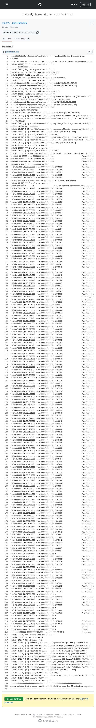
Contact (64, 714)
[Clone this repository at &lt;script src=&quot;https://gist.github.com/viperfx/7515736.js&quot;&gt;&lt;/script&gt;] (23, 32)
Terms (17, 714)
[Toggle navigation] (7, 4)
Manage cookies (75, 714)
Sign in (74, 4)
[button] (37, 32)
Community (48, 714)
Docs (57, 714)
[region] (48, 372)
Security (32, 714)
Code (7, 38)
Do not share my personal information (48, 717)
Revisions (22, 38)
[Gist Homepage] (39, 4)
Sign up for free (14, 699)
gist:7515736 (19, 22)
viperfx (6, 22)
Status (39, 714)
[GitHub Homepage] (40, 721)
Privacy (24, 714)
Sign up (85, 4)
